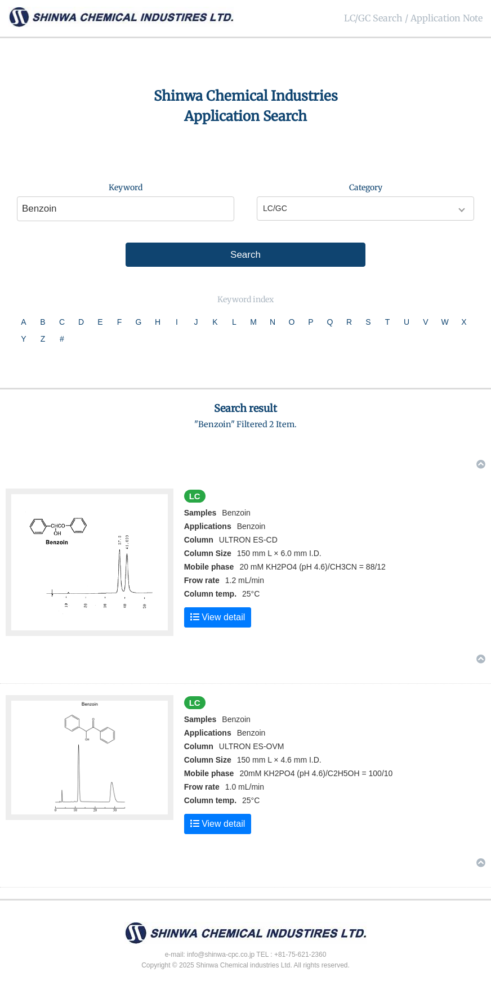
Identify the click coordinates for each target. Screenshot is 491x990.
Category (365, 187)
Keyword (125, 187)
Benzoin (251, 526)
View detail (218, 617)
